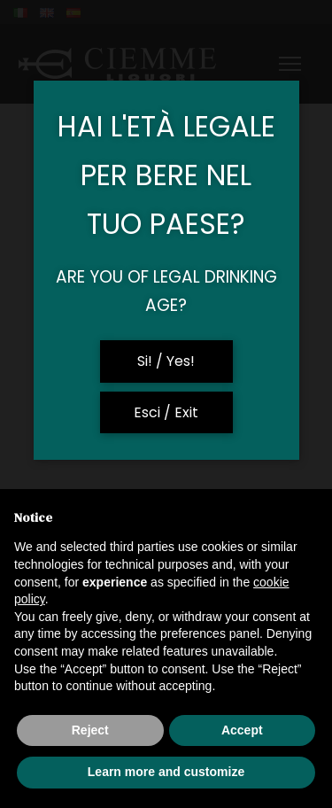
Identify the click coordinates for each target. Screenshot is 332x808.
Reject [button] (90, 730)
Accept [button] (242, 730)
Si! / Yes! (166, 361)
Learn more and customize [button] (166, 772)
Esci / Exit (166, 412)
